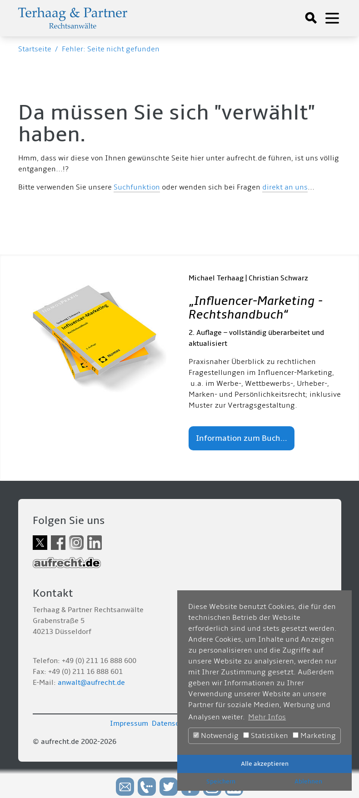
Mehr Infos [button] (267, 717)
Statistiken (265, 735)
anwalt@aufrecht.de (91, 682)
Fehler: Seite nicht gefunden (111, 49)
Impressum (129, 723)
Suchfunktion (137, 187)
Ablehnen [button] (308, 781)
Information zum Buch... (241, 438)
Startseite (34, 49)
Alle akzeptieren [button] (265, 764)
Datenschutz (173, 723)
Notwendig (216, 735)
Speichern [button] (220, 781)
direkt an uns (285, 187)
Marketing (314, 735)
